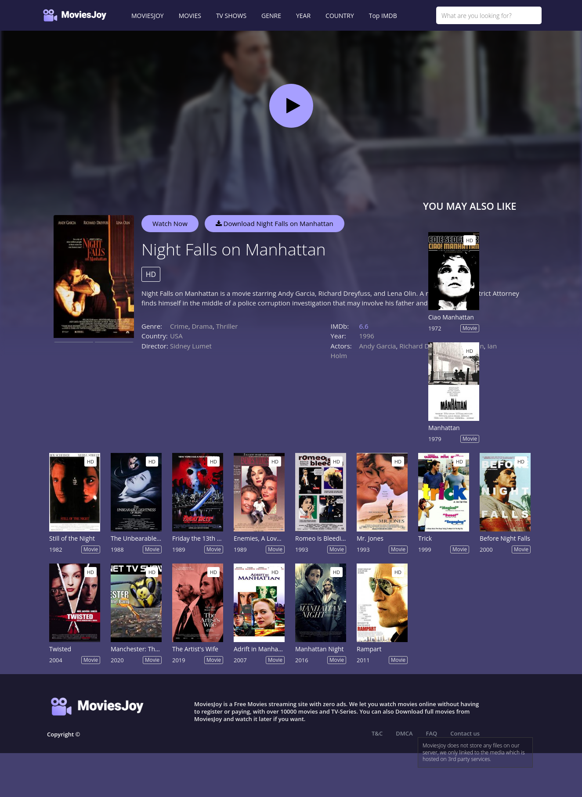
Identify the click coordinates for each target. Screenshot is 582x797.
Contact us (465, 733)
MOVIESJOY (147, 15)
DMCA (404, 733)
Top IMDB (383, 15)
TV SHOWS (231, 15)
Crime (179, 326)
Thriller (227, 326)
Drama (202, 326)
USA (176, 335)
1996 (366, 335)
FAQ (431, 733)
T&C (377, 733)
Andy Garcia (377, 345)
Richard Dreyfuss (425, 345)
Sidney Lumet (191, 345)
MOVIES (190, 15)
